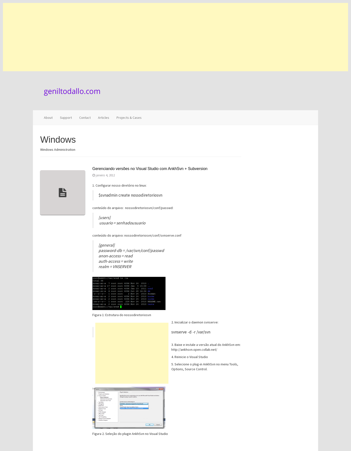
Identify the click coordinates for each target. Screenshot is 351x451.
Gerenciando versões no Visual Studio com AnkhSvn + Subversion (149, 169)
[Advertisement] (149, 37)
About (48, 117)
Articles (103, 117)
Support (66, 117)
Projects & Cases (129, 117)
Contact (85, 117)
